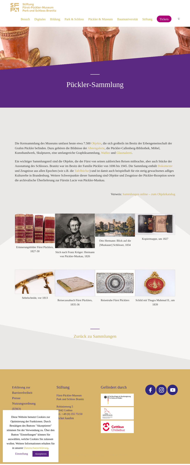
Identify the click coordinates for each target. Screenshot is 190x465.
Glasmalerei (124, 154)
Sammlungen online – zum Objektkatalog (149, 195)
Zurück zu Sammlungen (95, 337)
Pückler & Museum (100, 19)
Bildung (55, 19)
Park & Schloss (74, 19)
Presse (16, 399)
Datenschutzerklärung (36, 447)
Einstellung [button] (21, 453)
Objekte (96, 144)
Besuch (25, 19)
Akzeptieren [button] (41, 453)
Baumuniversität (127, 19)
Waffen (105, 154)
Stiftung (147, 19)
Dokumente (165, 167)
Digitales (40, 19)
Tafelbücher (82, 172)
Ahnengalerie (96, 149)
